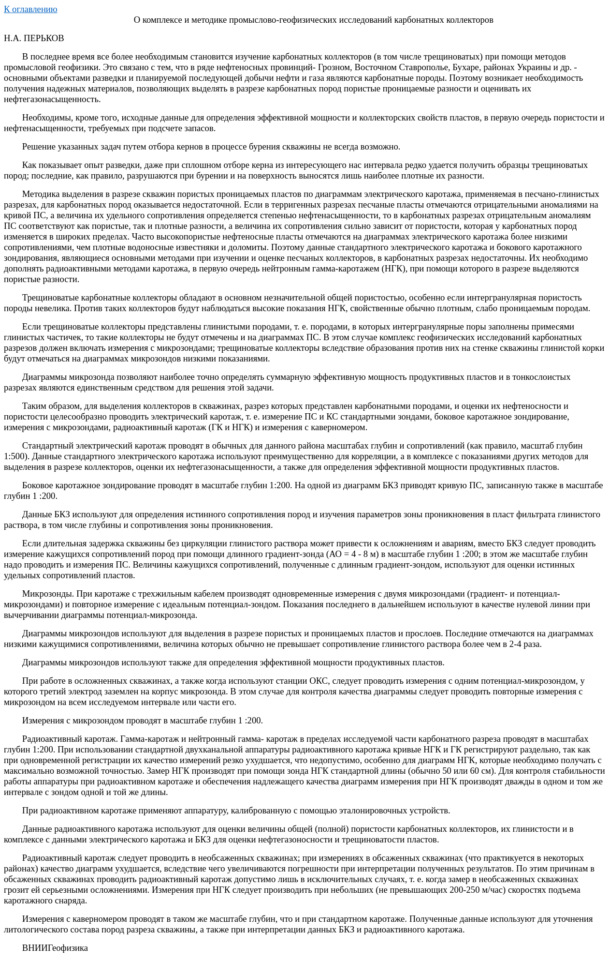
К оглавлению (31, 9)
